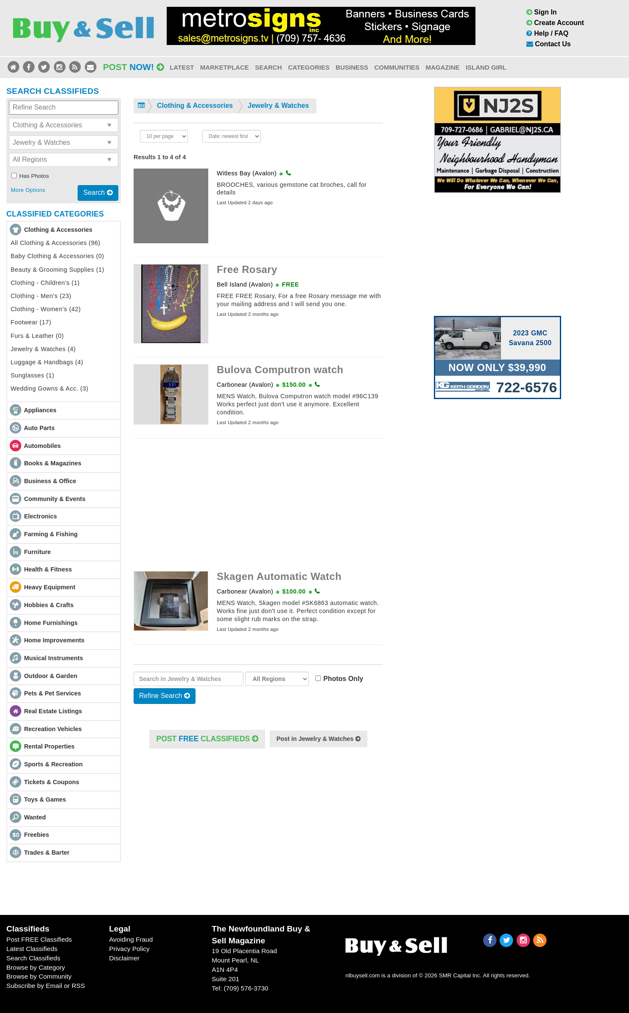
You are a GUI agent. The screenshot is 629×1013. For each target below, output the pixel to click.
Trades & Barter (47, 852)
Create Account (555, 22)
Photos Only (341, 678)
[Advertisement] (258, 504)
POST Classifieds (207, 738)
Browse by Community (39, 976)
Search (268, 67)
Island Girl (486, 67)
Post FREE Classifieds (39, 939)
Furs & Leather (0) (37, 335)
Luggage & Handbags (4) (47, 362)
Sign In (541, 12)
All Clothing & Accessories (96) (56, 242)
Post (133, 67)
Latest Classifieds (31, 948)
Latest (182, 67)
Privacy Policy (129, 948)
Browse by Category (35, 967)
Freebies (36, 834)
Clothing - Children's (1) (45, 282)
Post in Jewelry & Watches (319, 738)
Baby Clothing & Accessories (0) (57, 256)
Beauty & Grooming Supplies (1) (57, 269)
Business (351, 67)
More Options (28, 190)
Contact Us (548, 44)
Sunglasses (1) (32, 375)
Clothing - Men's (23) (41, 296)
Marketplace (224, 67)
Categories (309, 67)
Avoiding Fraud (131, 939)
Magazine (442, 67)
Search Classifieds (33, 958)
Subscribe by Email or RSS (45, 985)
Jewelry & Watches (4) (43, 349)
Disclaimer (124, 958)
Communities (396, 67)
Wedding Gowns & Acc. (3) (49, 388)
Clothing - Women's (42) (46, 309)
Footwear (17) (31, 322)
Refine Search (164, 695)
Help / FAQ (547, 33)
